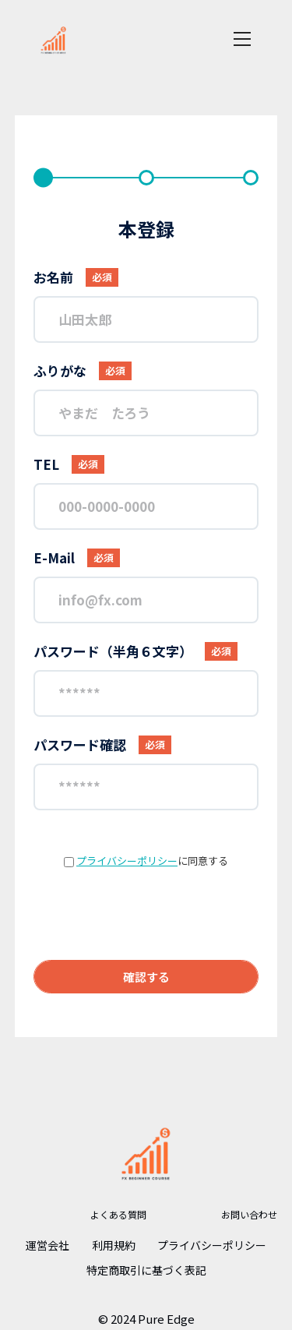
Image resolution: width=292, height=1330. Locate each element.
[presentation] (146, 914)
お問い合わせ (249, 1214)
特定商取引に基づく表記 (146, 1270)
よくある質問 (118, 1214)
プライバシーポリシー (127, 860)
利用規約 (113, 1245)
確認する (146, 976)
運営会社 (47, 1245)
